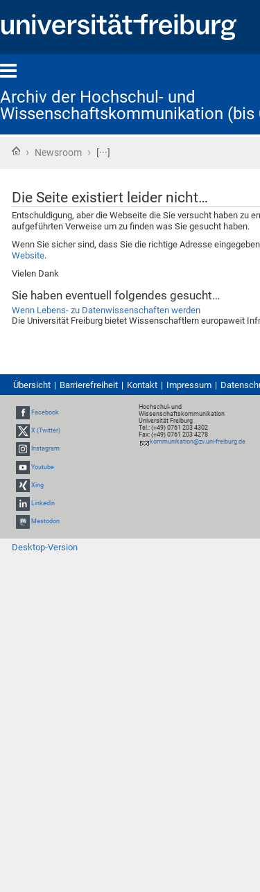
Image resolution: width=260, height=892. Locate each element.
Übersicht (32, 385)
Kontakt (142, 385)
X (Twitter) (45, 430)
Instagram (45, 448)
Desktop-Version (45, 547)
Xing (37, 485)
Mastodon (45, 521)
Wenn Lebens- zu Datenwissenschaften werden (106, 310)
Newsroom (58, 152)
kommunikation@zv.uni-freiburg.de (197, 441)
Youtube (42, 467)
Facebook (45, 412)
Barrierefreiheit (89, 385)
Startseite (16, 151)
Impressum (188, 385)
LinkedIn (43, 503)
